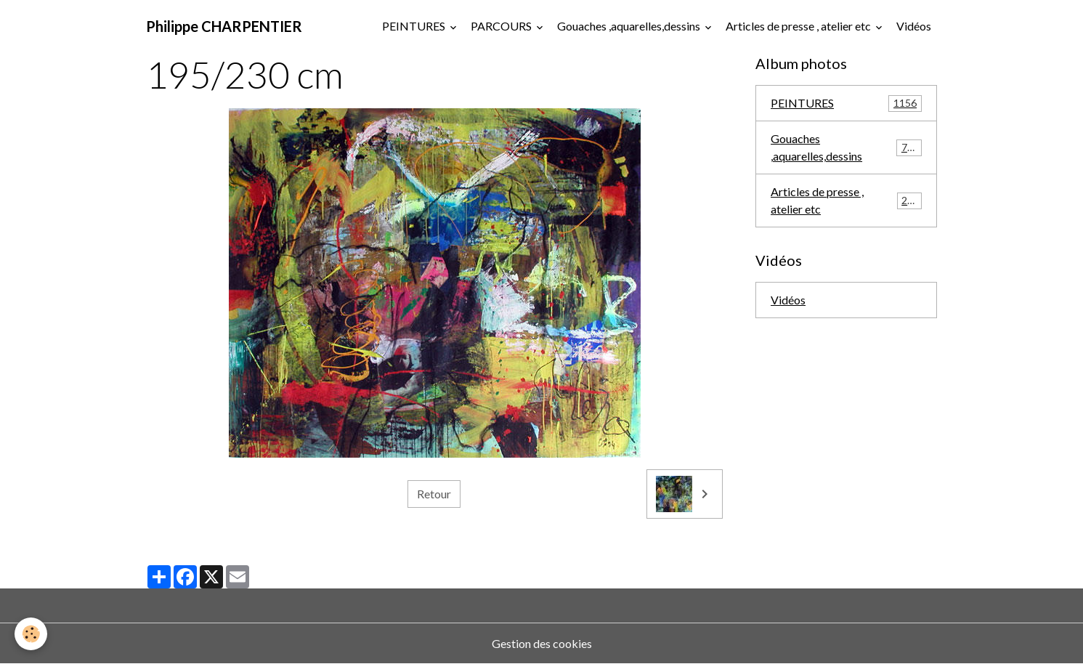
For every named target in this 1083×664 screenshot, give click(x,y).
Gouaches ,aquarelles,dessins (629, 26)
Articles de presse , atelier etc (799, 26)
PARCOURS (502, 26)
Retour (434, 494)
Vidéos (913, 26)
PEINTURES (414, 26)
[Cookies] (31, 634)
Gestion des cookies (542, 643)
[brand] (224, 26)
